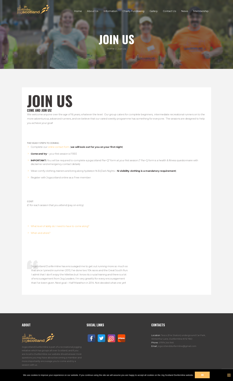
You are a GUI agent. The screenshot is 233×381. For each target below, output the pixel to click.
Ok (202, 375)
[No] (229, 375)
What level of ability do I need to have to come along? (62, 226)
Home (111, 48)
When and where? (41, 232)
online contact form (59, 146)
